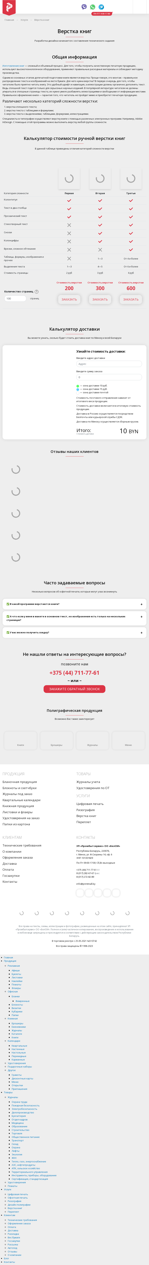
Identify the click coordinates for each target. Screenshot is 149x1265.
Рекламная (14, 965)
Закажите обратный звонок (74, 689)
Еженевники (19, 1026)
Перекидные (19, 1056)
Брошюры (56, 740)
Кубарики (17, 1011)
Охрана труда (19, 1101)
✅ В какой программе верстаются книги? (32, 604)
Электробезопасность (24, 1108)
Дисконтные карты (22, 1078)
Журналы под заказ (17, 794)
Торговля (17, 1133)
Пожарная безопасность (26, 1105)
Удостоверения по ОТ (93, 788)
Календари (14, 1040)
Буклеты (16, 974)
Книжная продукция (18, 806)
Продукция (10, 960)
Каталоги (17, 1033)
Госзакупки (11, 876)
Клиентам (9, 1215)
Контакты (10, 881)
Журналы (92, 740)
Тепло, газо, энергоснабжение (29, 1161)
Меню (128, 740)
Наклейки (17, 981)
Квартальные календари (22, 800)
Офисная (13, 991)
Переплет (83, 822)
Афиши (16, 970)
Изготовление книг (13, 65)
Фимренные (22, 1001)
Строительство (20, 1130)
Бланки (16, 996)
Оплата (8, 869)
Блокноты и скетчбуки (20, 788)
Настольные (19, 1052)
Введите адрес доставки (90, 358)
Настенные (18, 1049)
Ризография (85, 810)
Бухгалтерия (19, 1116)
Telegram (101, 7)
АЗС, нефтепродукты (23, 1165)
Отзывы (12, 1251)
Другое (12, 1070)
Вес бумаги (14, 1237)
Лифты (15, 1150)
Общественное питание (26, 1137)
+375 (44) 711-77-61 (74, 672)
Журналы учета (88, 782)
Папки (15, 1015)
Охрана (16, 1147)
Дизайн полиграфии (19, 1204)
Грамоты (17, 1074)
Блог (6, 1258)
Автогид (12, 1248)
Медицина (18, 1123)
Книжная (13, 1018)
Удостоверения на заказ (21, 818)
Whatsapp (93, 7)
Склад (15, 1144)
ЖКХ (14, 1157)
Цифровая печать (90, 804)
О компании (12, 851)
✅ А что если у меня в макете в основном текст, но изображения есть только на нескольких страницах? (65, 618)
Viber (84, 7)
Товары (8, 1092)
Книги (20, 740)
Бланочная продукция (20, 782)
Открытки (17, 1085)
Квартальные (19, 1045)
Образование (19, 1126)
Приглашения (19, 1089)
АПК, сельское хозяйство (26, 1168)
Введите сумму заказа (89, 371)
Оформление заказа (18, 857)
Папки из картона (16, 824)
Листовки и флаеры (18, 812)
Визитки (16, 1008)
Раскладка (13, 1233)
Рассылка (13, 1244)
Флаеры (16, 988)
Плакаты (16, 984)
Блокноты (17, 1004)
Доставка (10, 863)
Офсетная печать (18, 1197)
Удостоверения (17, 1063)
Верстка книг (86, 816)
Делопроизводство (23, 1112)
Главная (8, 957)
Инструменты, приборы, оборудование (34, 1175)
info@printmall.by (85, 883)
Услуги (7, 1189)
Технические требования (22, 845)
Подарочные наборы (20, 1066)
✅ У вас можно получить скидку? (27, 632)
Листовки (17, 977)
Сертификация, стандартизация (30, 1179)
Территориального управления (30, 1172)
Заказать (69, 299)
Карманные (18, 1059)
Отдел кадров (20, 1119)
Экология (17, 1154)
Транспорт (18, 1140)
